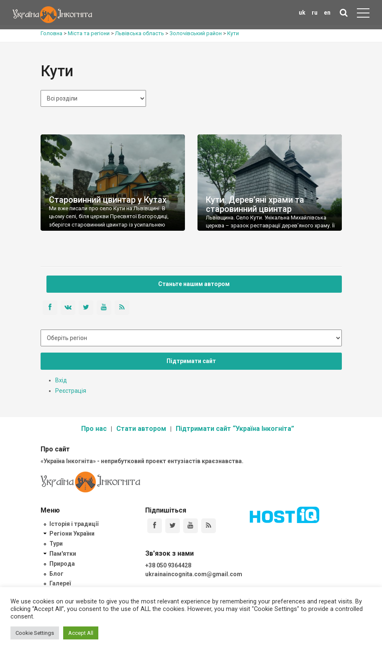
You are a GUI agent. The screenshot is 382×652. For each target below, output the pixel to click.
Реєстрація (70, 390)
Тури (56, 543)
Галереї (60, 583)
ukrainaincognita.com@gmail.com (193, 574)
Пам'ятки (62, 553)
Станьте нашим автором (194, 284)
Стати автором (141, 429)
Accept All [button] (80, 633)
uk (302, 12)
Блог (56, 573)
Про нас (94, 429)
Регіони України (72, 533)
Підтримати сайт (191, 361)
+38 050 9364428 (168, 565)
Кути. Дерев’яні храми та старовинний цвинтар (255, 204)
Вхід (61, 380)
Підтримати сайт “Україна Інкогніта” (235, 429)
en (327, 12)
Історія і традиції (73, 524)
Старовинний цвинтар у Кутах (108, 200)
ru (315, 12)
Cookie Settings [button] (34, 633)
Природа (62, 563)
